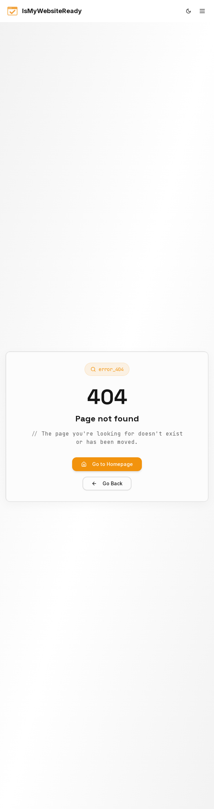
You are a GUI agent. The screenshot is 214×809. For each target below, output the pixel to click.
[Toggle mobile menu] (202, 11)
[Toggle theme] (188, 11)
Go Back (107, 483)
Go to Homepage (107, 464)
